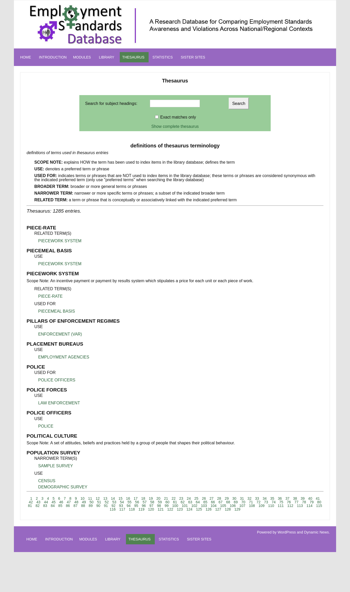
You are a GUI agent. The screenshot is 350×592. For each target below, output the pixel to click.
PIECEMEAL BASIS (56, 311)
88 (83, 506)
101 (185, 506)
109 (261, 506)
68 (228, 502)
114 (309, 506)
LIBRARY (106, 57)
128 (228, 509)
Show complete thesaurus (175, 126)
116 (113, 509)
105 (223, 506)
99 (167, 506)
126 (208, 509)
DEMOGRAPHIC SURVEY (62, 487)
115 (319, 506)
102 (194, 506)
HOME (25, 57)
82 (38, 506)
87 (75, 506)
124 (189, 509)
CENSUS (46, 481)
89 (91, 506)
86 (68, 506)
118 (132, 509)
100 (175, 506)
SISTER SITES (193, 57)
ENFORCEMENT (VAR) (60, 334)
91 (106, 506)
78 (304, 502)
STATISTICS (162, 57)
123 (180, 509)
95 (136, 506)
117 (122, 509)
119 (141, 509)
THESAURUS (133, 57)
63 (190, 502)
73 (266, 502)
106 (233, 506)
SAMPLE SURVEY (55, 466)
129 (237, 509)
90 (98, 506)
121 (161, 509)
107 (242, 506)
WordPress (287, 532)
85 (60, 506)
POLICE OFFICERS (56, 380)
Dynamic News (316, 532)
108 (252, 506)
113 (300, 506)
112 (290, 506)
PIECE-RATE (50, 296)
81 (30, 506)
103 (204, 506)
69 (236, 502)
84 (53, 506)
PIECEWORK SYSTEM (59, 241)
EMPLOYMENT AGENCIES (63, 357)
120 (151, 509)
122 (170, 509)
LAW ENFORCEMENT (59, 403)
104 (213, 506)
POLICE (45, 426)
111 (281, 506)
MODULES (82, 57)
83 (45, 506)
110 (271, 506)
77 (296, 502)
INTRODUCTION (52, 57)
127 (218, 509)
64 (198, 502)
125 (199, 509)
